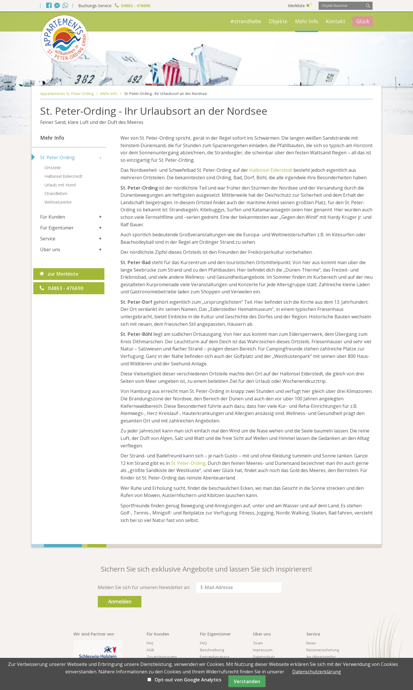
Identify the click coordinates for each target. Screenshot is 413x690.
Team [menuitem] (258, 631)
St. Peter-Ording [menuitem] (57, 157)
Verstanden (247, 681)
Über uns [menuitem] (50, 249)
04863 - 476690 (132, 5)
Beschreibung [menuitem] (212, 638)
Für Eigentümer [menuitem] (57, 228)
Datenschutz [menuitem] (264, 645)
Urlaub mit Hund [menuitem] (60, 185)
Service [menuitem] (47, 238)
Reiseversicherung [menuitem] (322, 638)
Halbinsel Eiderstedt (270, 170)
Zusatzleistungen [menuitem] (162, 645)
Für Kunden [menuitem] (52, 217)
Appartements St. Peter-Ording (66, 93)
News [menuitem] (311, 631)
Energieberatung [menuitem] (214, 645)
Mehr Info (108, 93)
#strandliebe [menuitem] (245, 21)
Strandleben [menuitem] (55, 193)
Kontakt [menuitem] (335, 21)
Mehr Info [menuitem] (306, 21)
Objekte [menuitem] (278, 21)
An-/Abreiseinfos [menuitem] (321, 645)
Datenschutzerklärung (316, 671)
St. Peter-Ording (188, 463)
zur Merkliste (59, 274)
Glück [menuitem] (362, 21)
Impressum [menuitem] (262, 638)
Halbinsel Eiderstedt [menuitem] (63, 176)
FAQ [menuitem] (150, 631)
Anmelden (299, 587)
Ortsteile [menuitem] (52, 167)
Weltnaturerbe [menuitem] (58, 202)
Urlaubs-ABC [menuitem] (317, 652)
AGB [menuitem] (150, 638)
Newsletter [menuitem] (156, 652)
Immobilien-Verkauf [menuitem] (217, 652)
